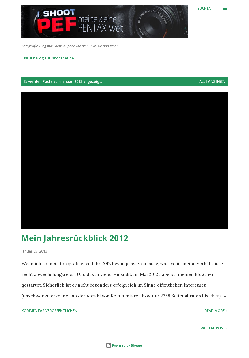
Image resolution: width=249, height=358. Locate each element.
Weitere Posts (214, 328)
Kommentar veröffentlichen (49, 310)
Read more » (216, 310)
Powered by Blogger (124, 345)
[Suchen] (204, 8)
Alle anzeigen (212, 81)
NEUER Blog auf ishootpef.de (49, 58)
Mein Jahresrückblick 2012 (74, 238)
